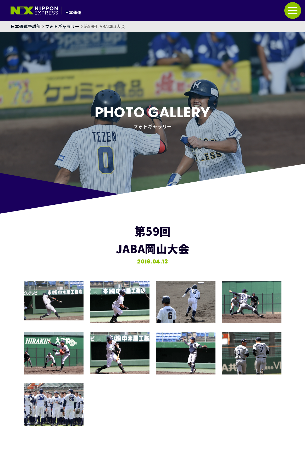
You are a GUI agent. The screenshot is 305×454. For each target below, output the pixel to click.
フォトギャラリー (62, 26)
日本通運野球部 (25, 26)
